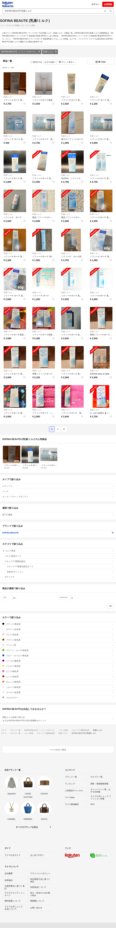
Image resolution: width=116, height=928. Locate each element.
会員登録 (108, 4)
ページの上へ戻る (58, 750)
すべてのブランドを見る (27, 827)
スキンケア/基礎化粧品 (59, 561)
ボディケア (59, 577)
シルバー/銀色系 (58, 687)
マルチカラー (58, 697)
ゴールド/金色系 (58, 692)
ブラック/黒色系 (58, 624)
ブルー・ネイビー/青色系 (58, 655)
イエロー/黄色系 (58, 666)
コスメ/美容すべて (59, 556)
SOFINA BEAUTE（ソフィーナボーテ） (20, 51)
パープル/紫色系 (58, 661)
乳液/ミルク (50, 51)
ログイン (95, 4)
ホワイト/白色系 (58, 629)
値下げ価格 (58, 514)
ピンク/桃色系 (58, 671)
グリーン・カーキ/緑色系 (58, 650)
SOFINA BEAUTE (58, 533)
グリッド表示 (66, 62)
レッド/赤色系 (58, 676)
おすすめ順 (49, 62)
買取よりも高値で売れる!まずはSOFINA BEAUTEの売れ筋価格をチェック (58, 719)
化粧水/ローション (60, 572)
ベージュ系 (58, 645)
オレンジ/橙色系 (58, 682)
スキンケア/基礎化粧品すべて (60, 566)
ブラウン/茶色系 (58, 640)
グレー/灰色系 (58, 634)
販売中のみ (36, 62)
